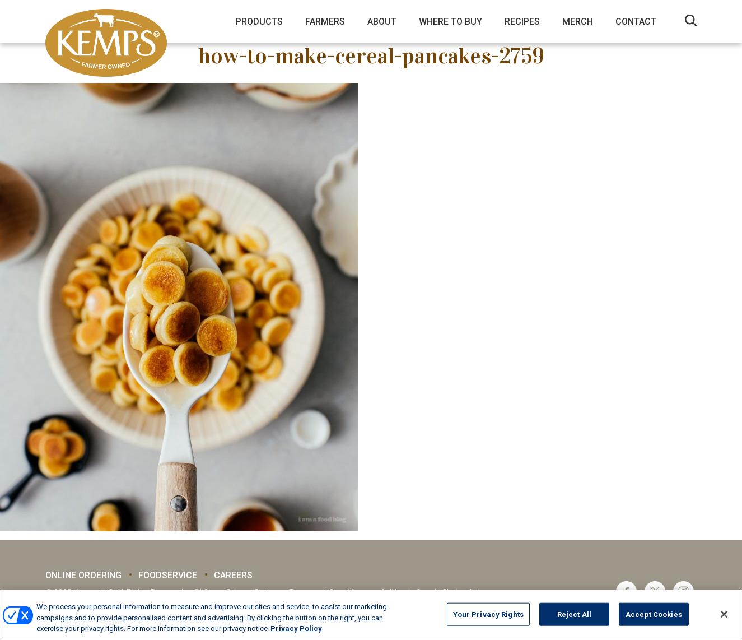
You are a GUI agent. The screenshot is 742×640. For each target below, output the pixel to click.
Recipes (522, 21)
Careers (233, 575)
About (381, 21)
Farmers (325, 21)
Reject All (574, 614)
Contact (635, 21)
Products (259, 21)
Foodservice (167, 575)
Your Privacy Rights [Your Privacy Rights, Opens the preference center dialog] (488, 614)
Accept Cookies (654, 614)
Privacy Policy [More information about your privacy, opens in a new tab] (296, 628)
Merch (577, 21)
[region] (371, 615)
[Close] (724, 614)
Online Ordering (83, 575)
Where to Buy (450, 21)
